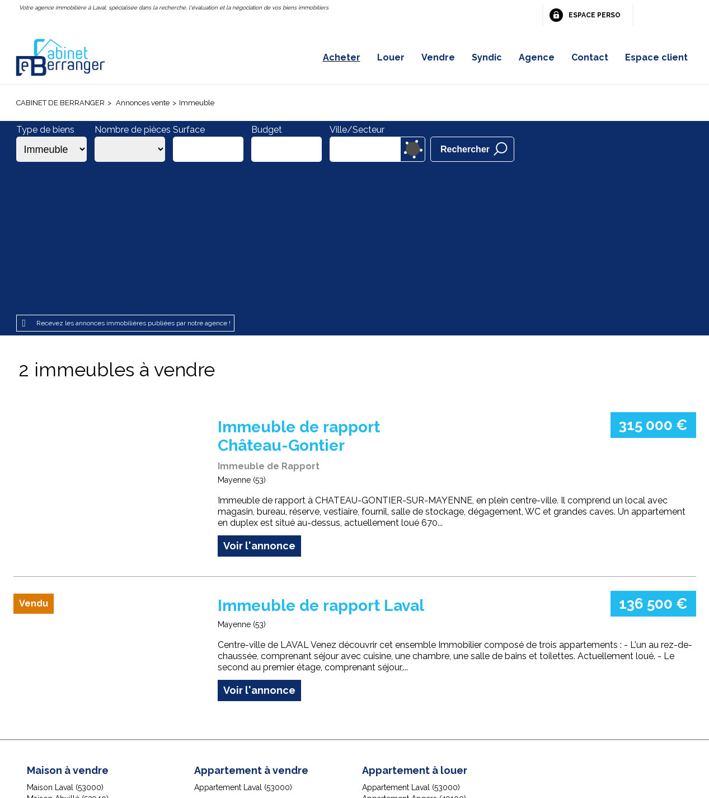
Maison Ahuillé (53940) (68, 652)
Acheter (341, 57)
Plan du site (337, 727)
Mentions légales (208, 727)
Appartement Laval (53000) (243, 641)
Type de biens (45, 129)
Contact (589, 57)
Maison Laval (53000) (65, 641)
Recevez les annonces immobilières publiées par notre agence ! (133, 177)
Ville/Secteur (357, 129)
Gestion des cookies (487, 727)
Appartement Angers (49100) (414, 652)
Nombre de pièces (133, 129)
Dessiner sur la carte (412, 149)
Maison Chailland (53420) (72, 663)
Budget (266, 129)
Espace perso (595, 15)
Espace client (656, 57)
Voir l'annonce (259, 399)
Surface (189, 129)
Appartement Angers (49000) (415, 663)
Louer (391, 57)
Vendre (438, 57)
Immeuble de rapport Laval (321, 459)
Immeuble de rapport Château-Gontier (299, 290)
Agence (537, 57)
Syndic (487, 57)
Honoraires (279, 727)
